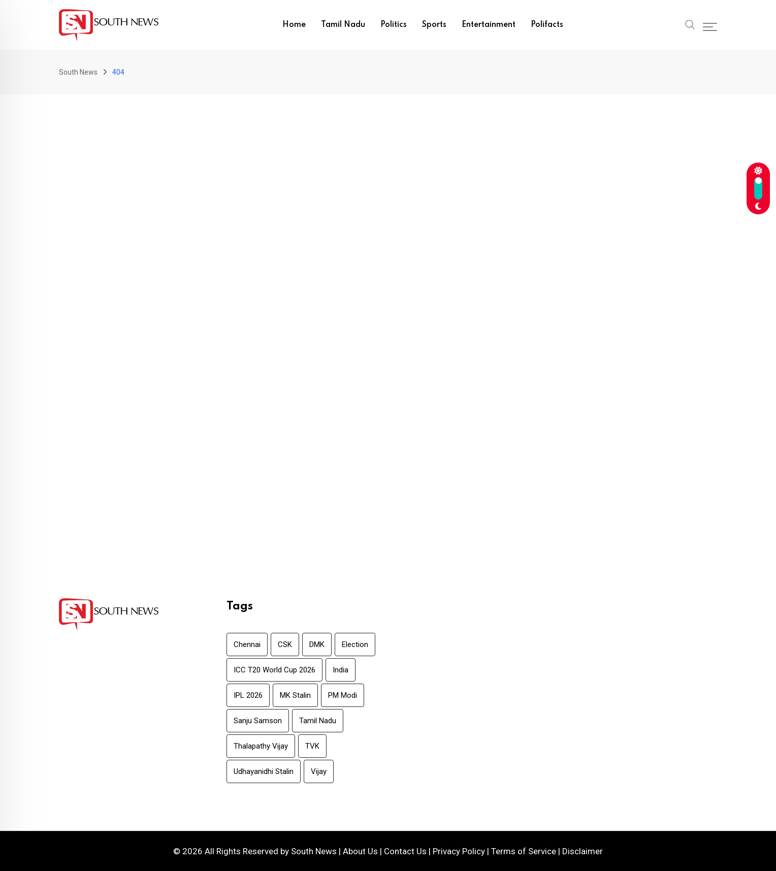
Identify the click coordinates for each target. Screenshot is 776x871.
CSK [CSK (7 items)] (285, 644)
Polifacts (547, 25)
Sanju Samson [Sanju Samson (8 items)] (258, 720)
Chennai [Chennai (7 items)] (247, 644)
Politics (393, 25)
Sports (434, 25)
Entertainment (488, 25)
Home (294, 25)
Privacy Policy (459, 851)
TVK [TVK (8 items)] (312, 746)
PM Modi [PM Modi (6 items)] (342, 695)
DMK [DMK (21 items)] (317, 644)
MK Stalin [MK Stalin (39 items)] (295, 695)
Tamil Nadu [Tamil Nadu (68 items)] (317, 720)
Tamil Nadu (343, 25)
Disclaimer (582, 851)
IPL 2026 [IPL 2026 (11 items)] (248, 695)
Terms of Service (523, 851)
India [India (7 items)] (340, 669)
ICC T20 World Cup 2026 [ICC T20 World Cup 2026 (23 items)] (274, 669)
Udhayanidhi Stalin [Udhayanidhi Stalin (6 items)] (264, 771)
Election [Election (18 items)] (355, 644)
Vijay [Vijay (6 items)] (319, 771)
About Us (360, 851)
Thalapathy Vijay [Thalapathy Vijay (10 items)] (261, 746)
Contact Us (405, 851)
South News (314, 851)
